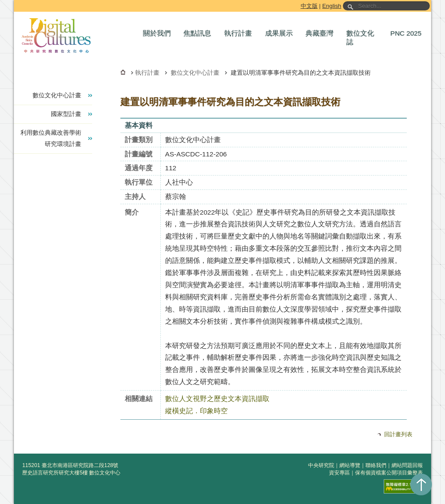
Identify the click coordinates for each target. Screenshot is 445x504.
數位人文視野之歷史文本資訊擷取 (217, 398)
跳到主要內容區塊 (15, 1)
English (331, 6)
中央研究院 (321, 465)
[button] (159, 33)
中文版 (309, 6)
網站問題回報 (407, 465)
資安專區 (339, 473)
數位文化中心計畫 (195, 72)
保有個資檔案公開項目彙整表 (389, 473)
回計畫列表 (398, 434)
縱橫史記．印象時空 (196, 410)
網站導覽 (349, 465)
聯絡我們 (375, 465)
